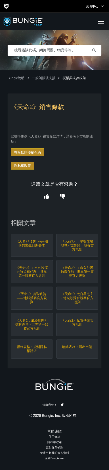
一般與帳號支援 (43, 78)
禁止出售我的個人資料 (54, 453)
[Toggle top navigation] (102, 6)
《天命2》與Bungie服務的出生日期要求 (32, 243)
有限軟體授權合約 (27, 152)
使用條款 (54, 436)
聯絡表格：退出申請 (77, 347)
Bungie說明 (16, 78)
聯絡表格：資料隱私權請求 (32, 349)
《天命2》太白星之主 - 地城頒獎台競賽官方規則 (77, 298)
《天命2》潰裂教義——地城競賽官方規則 (32, 298)
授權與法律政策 (74, 78)
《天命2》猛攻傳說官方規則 (77, 322)
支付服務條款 (54, 447)
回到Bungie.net (55, 458)
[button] (100, 21)
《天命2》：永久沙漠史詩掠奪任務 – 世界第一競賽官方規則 (32, 272)
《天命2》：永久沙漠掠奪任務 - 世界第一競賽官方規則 (77, 272)
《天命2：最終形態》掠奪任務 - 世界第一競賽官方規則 (31, 324)
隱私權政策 (22, 166)
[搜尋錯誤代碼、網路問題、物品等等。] (55, 50)
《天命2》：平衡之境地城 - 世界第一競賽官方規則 (77, 245)
